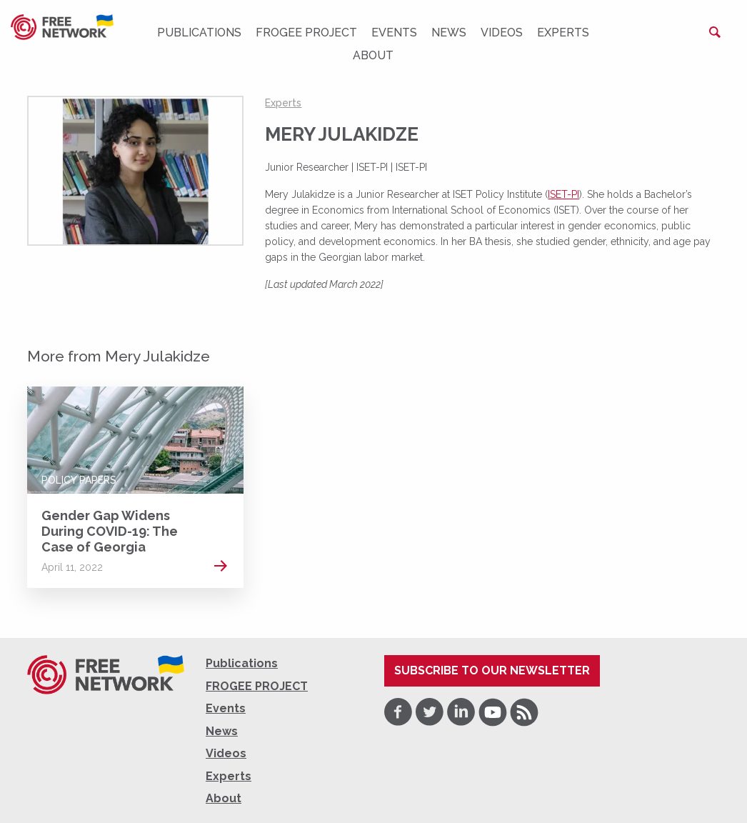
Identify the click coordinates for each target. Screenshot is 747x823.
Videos (502, 32)
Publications (199, 32)
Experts (563, 32)
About (373, 55)
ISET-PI (563, 194)
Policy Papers (78, 480)
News (448, 32)
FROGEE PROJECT (306, 32)
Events (394, 32)
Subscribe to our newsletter (492, 670)
